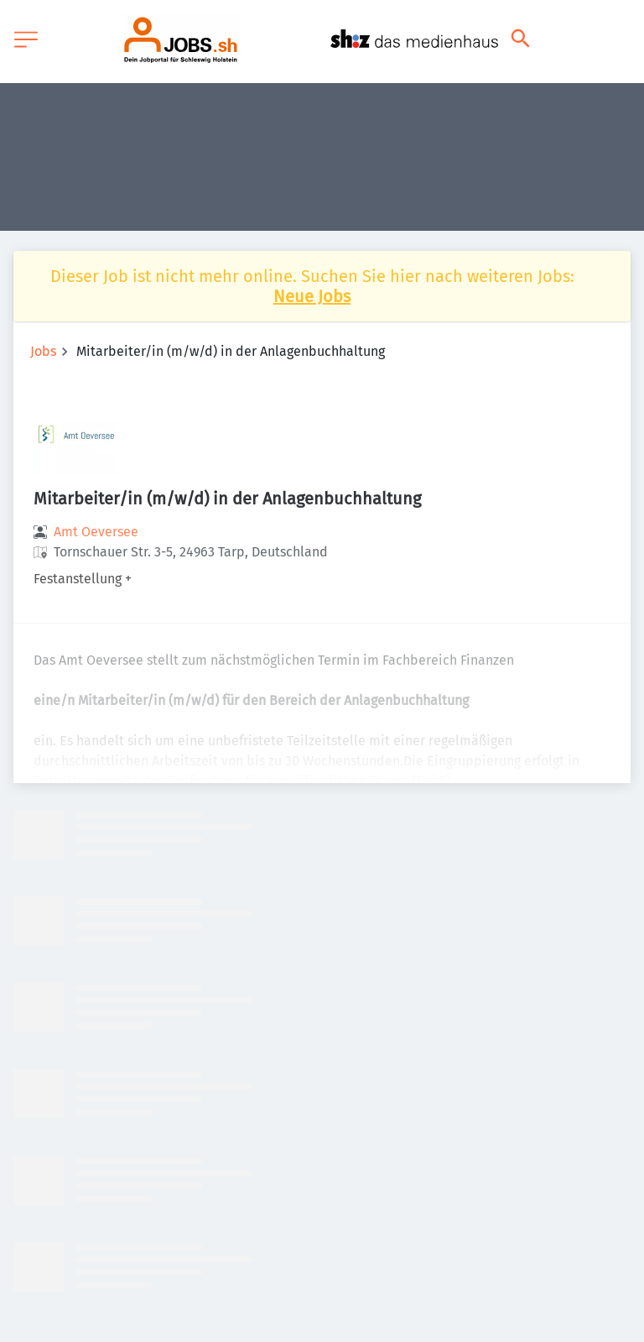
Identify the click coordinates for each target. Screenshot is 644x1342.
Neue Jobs (312, 296)
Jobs (43, 351)
